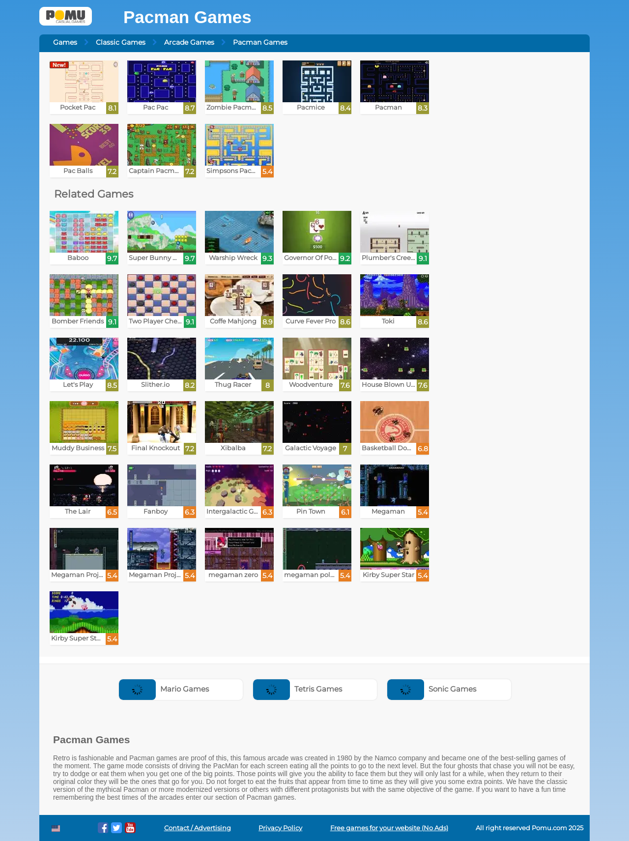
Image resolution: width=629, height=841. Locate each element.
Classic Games (120, 42)
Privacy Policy (280, 828)
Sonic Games (431, 689)
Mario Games (164, 689)
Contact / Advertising (197, 828)
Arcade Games (189, 42)
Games (65, 42)
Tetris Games (297, 689)
